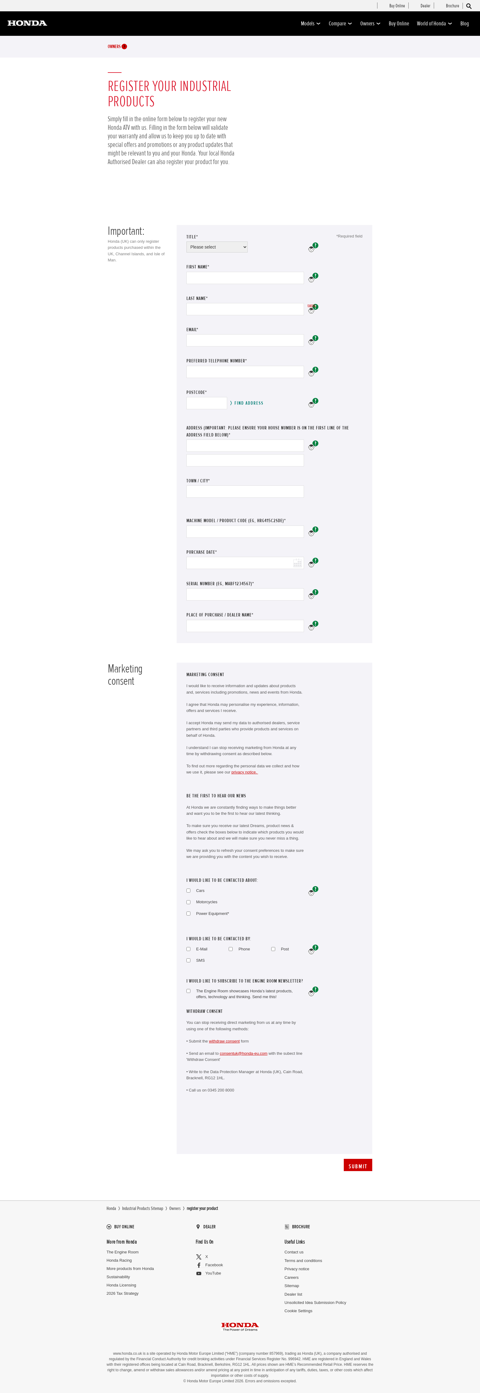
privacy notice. (244, 772)
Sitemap (291, 1285)
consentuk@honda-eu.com (244, 1053)
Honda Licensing (121, 1285)
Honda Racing (119, 1260)
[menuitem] (397, 6)
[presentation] (232, 1131)
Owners (370, 23)
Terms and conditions (303, 1260)
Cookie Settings (298, 1311)
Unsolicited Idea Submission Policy (315, 1302)
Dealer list (293, 1294)
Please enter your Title (313, 247)
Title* (192, 237)
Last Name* (203, 298)
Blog (464, 23)
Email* (201, 329)
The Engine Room (123, 1252)
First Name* (204, 267)
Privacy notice (296, 1269)
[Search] (468, 6)
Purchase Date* (202, 552)
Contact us (293, 1252)
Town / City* (198, 481)
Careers (291, 1277)
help (313, 949)
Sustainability (118, 1277)
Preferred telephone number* (216, 361)
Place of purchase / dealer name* (219, 615)
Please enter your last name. (312, 305)
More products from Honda (130, 1268)
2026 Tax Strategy (123, 1293)
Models (311, 23)
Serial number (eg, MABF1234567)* (220, 584)
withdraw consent (224, 1041)
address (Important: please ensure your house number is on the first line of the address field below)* (267, 431)
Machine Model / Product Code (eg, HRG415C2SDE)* (236, 521)
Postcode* (196, 392)
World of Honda (434, 23)
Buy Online (399, 23)
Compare (340, 23)
